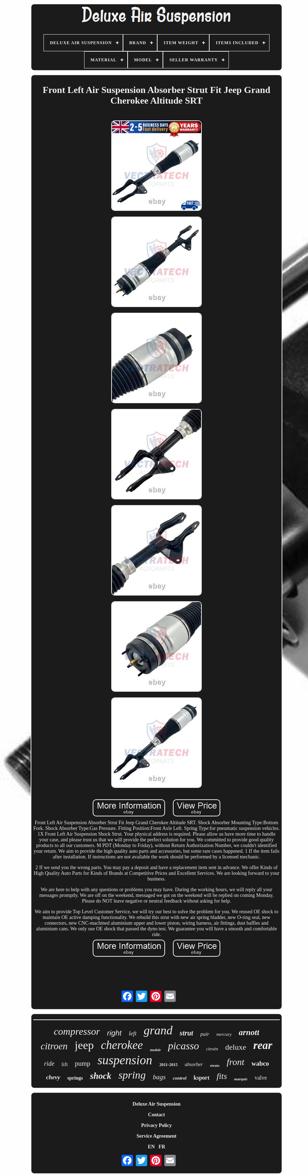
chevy (53, 1077)
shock (100, 1076)
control (179, 1078)
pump (82, 1063)
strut (186, 1033)
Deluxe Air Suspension (156, 1104)
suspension (124, 1060)
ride (49, 1063)
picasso (183, 1045)
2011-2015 (168, 1064)
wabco (260, 1063)
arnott (249, 1032)
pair (204, 1034)
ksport (201, 1078)
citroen (54, 1046)
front (236, 1062)
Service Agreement (156, 1136)
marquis (240, 1079)
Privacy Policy (156, 1125)
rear (262, 1045)
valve (261, 1078)
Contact (156, 1114)
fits (222, 1076)
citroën (212, 1048)
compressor (77, 1031)
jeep (84, 1045)
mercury (224, 1034)
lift (65, 1064)
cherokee (122, 1045)
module (155, 1050)
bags (159, 1077)
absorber (194, 1064)
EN (151, 1146)
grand (158, 1030)
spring (132, 1075)
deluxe (235, 1047)
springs (75, 1078)
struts (215, 1065)
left (133, 1033)
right (114, 1033)
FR (162, 1146)
